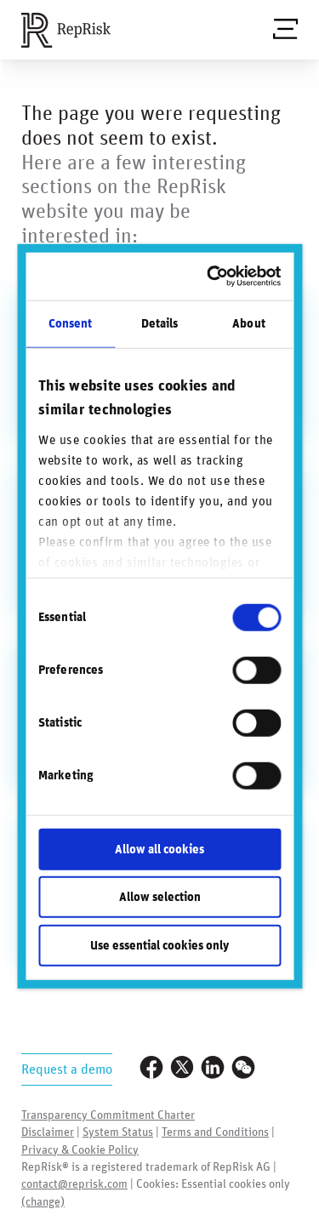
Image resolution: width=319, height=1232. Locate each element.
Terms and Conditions (215, 1132)
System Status (118, 1132)
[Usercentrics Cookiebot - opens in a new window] (214, 276)
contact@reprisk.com (74, 1184)
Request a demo (66, 1069)
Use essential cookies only (159, 944)
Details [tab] (160, 323)
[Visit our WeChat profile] (243, 1069)
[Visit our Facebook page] (151, 1069)
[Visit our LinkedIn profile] (213, 1069)
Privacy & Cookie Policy (80, 1150)
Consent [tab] (70, 323)
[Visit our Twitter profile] (182, 1069)
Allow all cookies (159, 848)
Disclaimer (47, 1132)
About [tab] (248, 323)
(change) (43, 1202)
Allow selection (160, 897)
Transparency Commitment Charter (108, 1115)
